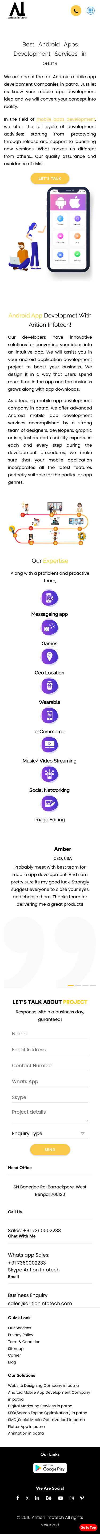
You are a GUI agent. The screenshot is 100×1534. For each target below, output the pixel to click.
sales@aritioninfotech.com (40, 1303)
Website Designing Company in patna (43, 1385)
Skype (15, 1270)
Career (14, 1355)
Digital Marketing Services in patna (40, 1406)
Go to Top (88, 1527)
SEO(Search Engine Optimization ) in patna (47, 1412)
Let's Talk (50, 179)
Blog (12, 1362)
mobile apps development (66, 119)
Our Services (19, 1328)
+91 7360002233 (42, 1230)
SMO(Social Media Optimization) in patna (46, 1419)
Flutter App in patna (26, 1426)
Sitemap (16, 1348)
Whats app (21, 1255)
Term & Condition (24, 1341)
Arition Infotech (41, 1270)
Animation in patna (26, 1433)
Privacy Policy (20, 1334)
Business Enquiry (27, 1295)
